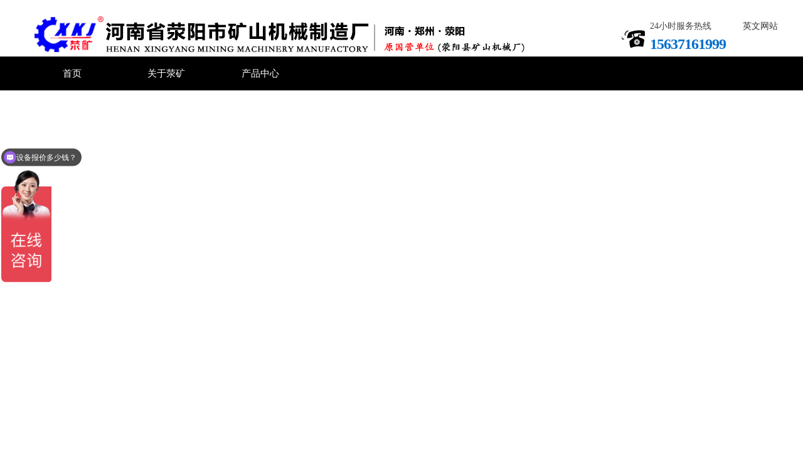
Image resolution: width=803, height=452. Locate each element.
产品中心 (260, 73)
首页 (72, 73)
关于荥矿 (166, 73)
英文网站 (760, 26)
